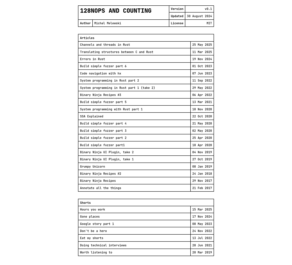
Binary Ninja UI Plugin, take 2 (107, 152)
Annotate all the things (100, 188)
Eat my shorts (91, 238)
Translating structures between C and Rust (116, 52)
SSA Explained (91, 116)
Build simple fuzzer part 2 (103, 138)
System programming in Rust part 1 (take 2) (117, 88)
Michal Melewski (107, 23)
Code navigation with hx (100, 73)
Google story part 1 (97, 224)
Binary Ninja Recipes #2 (100, 174)
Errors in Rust (92, 59)
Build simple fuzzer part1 (102, 145)
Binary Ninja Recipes (98, 181)
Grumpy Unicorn (92, 167)
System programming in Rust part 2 (109, 80)
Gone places (90, 217)
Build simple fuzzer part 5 (103, 102)
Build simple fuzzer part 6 (103, 66)
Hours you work (92, 209)
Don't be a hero (93, 231)
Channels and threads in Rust (105, 45)
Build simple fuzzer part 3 (103, 131)
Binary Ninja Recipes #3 (100, 95)
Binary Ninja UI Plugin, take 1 (107, 159)
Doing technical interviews (103, 245)
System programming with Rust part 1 (111, 109)
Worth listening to (96, 252)
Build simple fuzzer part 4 (103, 123)
